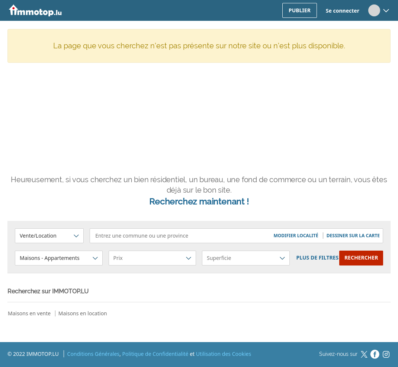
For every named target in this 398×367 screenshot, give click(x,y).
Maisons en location (82, 313)
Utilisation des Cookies (223, 353)
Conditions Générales (93, 353)
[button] (296, 235)
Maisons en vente (29, 313)
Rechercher (361, 257)
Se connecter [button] (342, 10)
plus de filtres (317, 257)
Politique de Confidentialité (155, 353)
